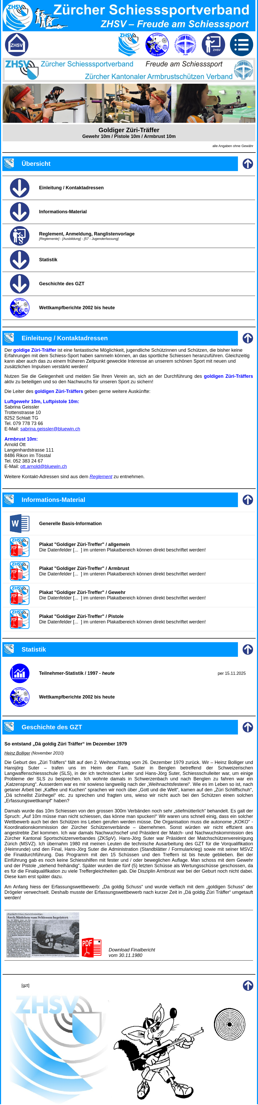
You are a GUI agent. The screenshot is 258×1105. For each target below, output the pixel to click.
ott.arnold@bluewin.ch (43, 466)
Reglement (101, 476)
